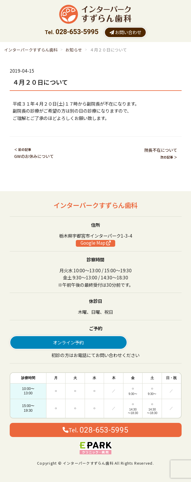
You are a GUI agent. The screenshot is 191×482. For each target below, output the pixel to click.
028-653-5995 (77, 32)
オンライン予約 (68, 342)
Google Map (96, 243)
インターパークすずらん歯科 (31, 50)
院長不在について (160, 150)
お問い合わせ (125, 32)
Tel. (95, 430)
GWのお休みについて (34, 156)
